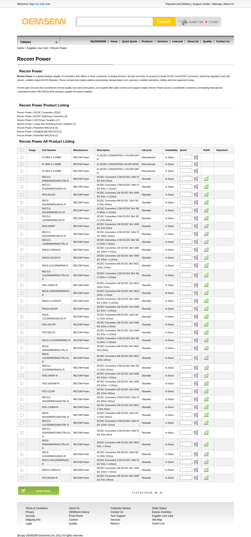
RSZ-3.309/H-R (50, 407)
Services (162, 41)
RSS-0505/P (48, 226)
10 (150, 492)
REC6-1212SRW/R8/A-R (55, 265)
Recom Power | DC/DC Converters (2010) (39, 112)
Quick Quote (129, 41)
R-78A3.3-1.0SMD (51, 157)
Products (147, 41)
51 (161, 492)
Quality (207, 41)
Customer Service (121, 508)
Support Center (201, 4)
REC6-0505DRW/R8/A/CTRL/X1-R (56, 444)
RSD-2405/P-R (50, 375)
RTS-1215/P (48, 391)
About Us (228, 4)
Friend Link (158, 523)
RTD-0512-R (48, 332)
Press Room (76, 515)
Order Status (159, 508)
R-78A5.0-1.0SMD (51, 164)
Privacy (30, 512)
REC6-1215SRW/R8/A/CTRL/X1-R (55, 358)
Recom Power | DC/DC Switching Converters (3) (42, 116)
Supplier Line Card (37, 48)
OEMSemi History (79, 512)
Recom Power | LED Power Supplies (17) (38, 120)
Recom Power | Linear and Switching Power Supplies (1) (46, 124)
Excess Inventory (161, 512)
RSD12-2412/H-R (51, 257)
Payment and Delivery (178, 4)
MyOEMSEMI (98, 41)
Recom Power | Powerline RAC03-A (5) (37, 127)
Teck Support (118, 515)
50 (156, 492)
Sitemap (216, 4)
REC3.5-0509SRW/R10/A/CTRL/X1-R (56, 433)
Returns (115, 523)
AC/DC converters (189, 76)
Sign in (33, 4)
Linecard (177, 41)
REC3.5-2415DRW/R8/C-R (56, 340)
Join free (45, 4)
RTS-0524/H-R (50, 478)
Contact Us (223, 41)
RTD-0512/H (48, 194)
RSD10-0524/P (50, 308)
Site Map (157, 519)
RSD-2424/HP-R (50, 383)
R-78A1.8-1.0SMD (51, 171)
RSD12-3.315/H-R (51, 301)
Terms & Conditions (37, 508)
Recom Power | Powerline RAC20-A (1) (37, 135)
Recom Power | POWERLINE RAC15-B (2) (39, 131)
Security (30, 515)
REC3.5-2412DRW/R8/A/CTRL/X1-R (56, 275)
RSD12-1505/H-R (51, 470)
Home (114, 41)
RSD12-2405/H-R (51, 249)
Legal (29, 523)
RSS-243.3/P (49, 324)
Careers (73, 519)
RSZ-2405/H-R (50, 285)
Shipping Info (33, 519)
